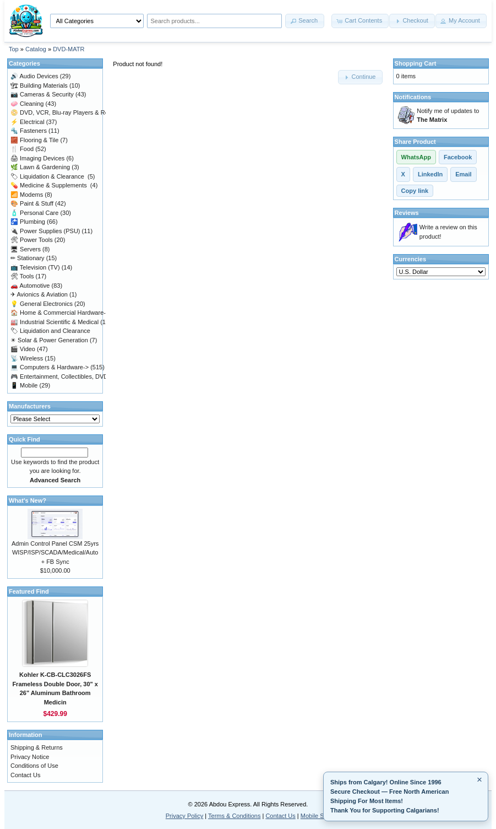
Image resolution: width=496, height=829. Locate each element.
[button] (304, 21)
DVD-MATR (68, 49)
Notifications (413, 97)
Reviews (407, 212)
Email (463, 174)
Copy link (415, 190)
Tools (22, 276)
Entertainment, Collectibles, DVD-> (61, 376)
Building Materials (39, 85)
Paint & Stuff (31, 203)
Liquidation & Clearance (48, 176)
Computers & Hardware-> (49, 367)
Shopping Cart (416, 63)
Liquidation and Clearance (50, 330)
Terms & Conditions (234, 815)
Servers (25, 249)
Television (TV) (35, 267)
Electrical (27, 122)
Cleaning (26, 103)
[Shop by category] (97, 21)
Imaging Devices (37, 158)
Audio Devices (34, 76)
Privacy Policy (184, 815)
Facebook (458, 157)
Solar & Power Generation (49, 340)
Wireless (26, 358)
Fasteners (28, 130)
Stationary (27, 258)
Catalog (35, 49)
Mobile (23, 385)
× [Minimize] (479, 779)
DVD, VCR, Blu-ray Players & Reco (62, 112)
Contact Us (25, 775)
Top (14, 49)
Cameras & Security (42, 94)
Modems (26, 194)
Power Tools (31, 239)
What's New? (27, 500)
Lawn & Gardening (40, 167)
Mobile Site (315, 815)
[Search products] (214, 21)
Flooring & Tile (34, 140)
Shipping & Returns (36, 747)
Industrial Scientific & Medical (54, 322)
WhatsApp (416, 157)
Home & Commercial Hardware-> (59, 312)
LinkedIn (430, 174)
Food (22, 149)
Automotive (30, 285)
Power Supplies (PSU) (45, 231)
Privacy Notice (29, 756)
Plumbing (27, 221)
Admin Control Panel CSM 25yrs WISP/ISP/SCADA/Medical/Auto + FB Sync (55, 552)
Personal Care (34, 212)
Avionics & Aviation (39, 294)
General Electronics (41, 303)
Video (22, 349)
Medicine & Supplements (49, 185)
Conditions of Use (34, 765)
